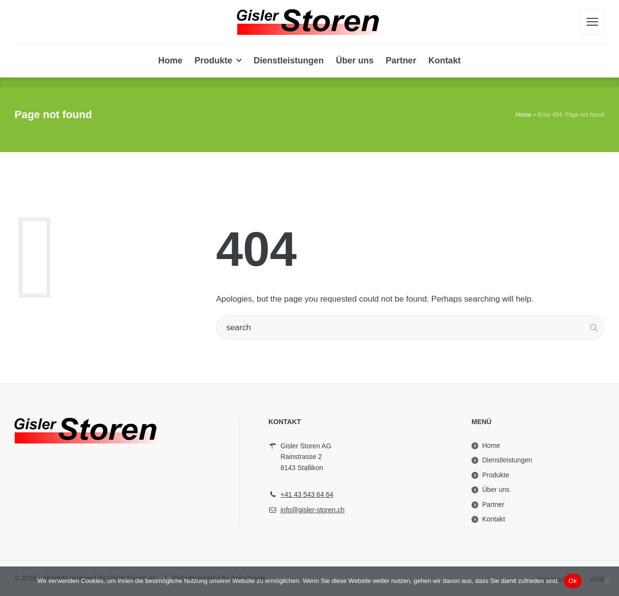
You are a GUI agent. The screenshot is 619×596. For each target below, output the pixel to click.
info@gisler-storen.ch (312, 510)
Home (523, 114)
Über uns (496, 489)
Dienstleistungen (507, 460)
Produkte (495, 475)
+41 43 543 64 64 (306, 494)
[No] (607, 581)
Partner (493, 504)
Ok (573, 580)
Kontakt (493, 519)
